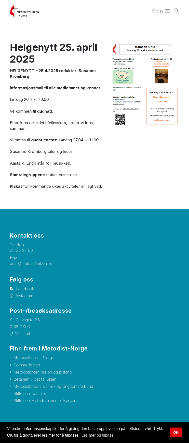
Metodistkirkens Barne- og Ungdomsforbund (53, 386)
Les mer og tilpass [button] (97, 435)
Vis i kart (22, 333)
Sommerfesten (27, 364)
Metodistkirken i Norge (34, 357)
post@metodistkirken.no (31, 263)
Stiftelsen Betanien (30, 393)
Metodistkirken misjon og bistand (43, 372)
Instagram (24, 295)
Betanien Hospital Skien (35, 379)
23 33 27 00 (21, 250)
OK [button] (176, 432)
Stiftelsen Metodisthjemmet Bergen (45, 400)
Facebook (25, 288)
